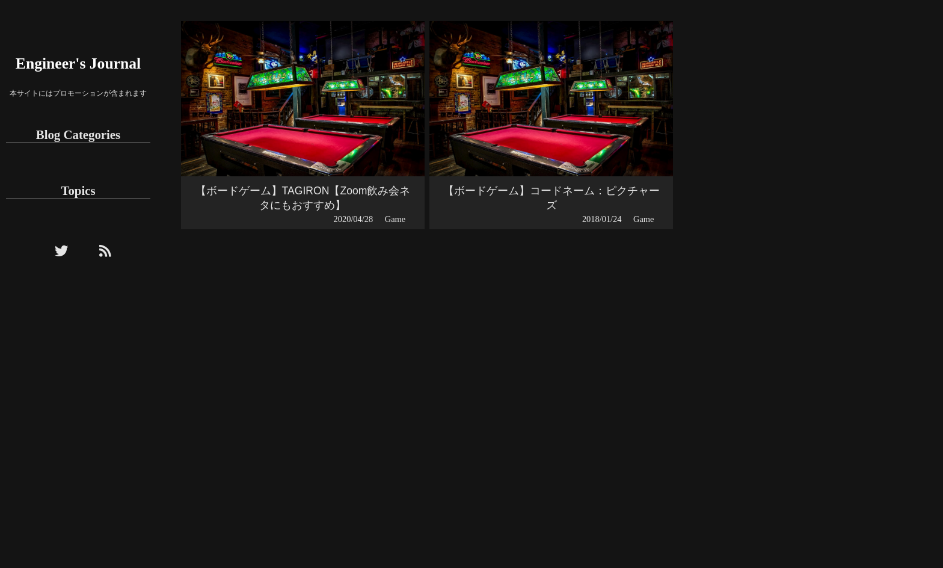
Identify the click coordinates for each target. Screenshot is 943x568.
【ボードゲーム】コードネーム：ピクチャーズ (551, 198)
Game (395, 219)
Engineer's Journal (78, 63)
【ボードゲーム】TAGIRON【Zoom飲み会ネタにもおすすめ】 (303, 198)
